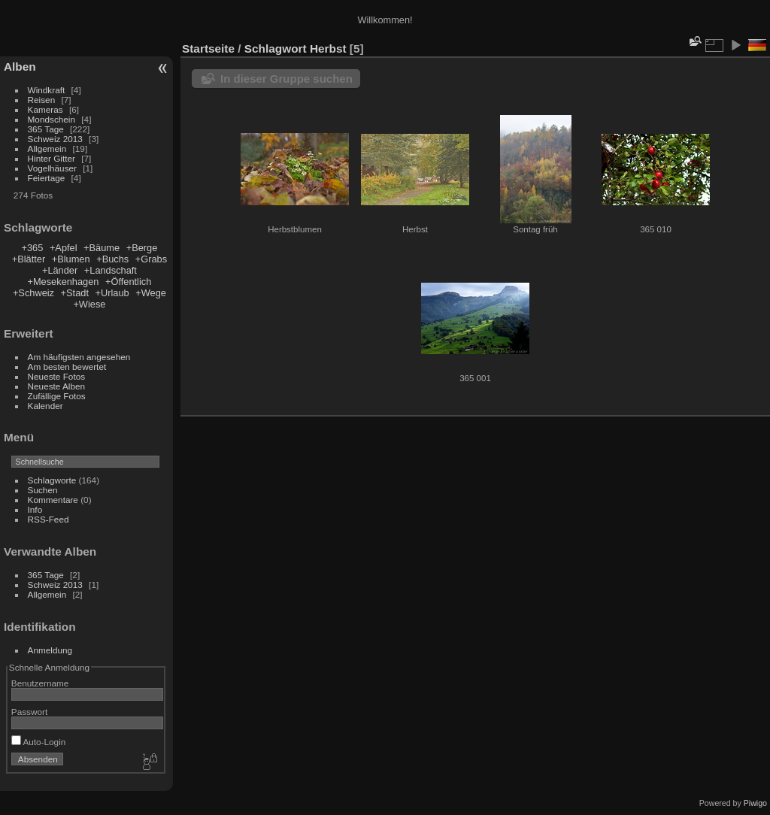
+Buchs (112, 259)
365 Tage (46, 129)
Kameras (45, 109)
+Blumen (71, 259)
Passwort (29, 712)
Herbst (328, 48)
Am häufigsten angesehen (79, 357)
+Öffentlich (128, 281)
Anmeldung (50, 650)
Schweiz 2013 (55, 139)
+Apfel (63, 247)
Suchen (43, 490)
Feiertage (46, 178)
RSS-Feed (48, 519)
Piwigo (755, 802)
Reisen (42, 100)
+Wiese (89, 304)
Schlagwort (275, 48)
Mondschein (51, 119)
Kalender (45, 406)
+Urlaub (112, 292)
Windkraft (46, 90)
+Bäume (101, 247)
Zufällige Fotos (57, 396)
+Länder (59, 270)
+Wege (150, 292)
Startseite (208, 48)
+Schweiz (33, 292)
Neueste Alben (57, 386)
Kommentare (53, 499)
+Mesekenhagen (63, 281)
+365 (32, 247)
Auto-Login (38, 742)
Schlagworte (52, 480)
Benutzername (40, 683)
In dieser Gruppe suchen (286, 78)
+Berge (142, 247)
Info (35, 509)
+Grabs (151, 259)
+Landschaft (110, 270)
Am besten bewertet (67, 366)
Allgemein (47, 148)
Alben (20, 66)
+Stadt (75, 292)
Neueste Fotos (57, 376)
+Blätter (28, 259)
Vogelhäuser (52, 168)
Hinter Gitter (51, 158)
